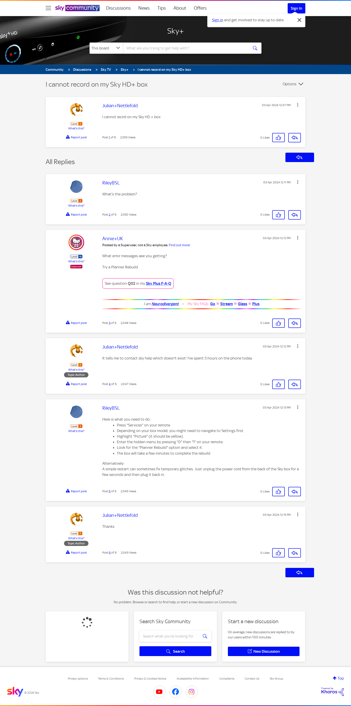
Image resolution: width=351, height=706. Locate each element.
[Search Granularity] (106, 48)
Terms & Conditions (111, 678)
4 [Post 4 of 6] (110, 384)
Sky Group (276, 678)
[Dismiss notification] (299, 20)
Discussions (118, 8)
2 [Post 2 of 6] (109, 214)
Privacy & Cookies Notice (150, 678)
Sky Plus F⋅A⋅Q (158, 283)
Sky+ (175, 30)
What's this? (76, 128)
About (179, 8)
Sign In (296, 8)
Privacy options (78, 678)
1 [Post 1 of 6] (109, 137)
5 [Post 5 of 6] (109, 491)
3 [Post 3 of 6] (109, 323)
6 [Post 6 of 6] (110, 552)
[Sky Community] (77, 8)
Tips (161, 8)
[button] (298, 105)
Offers (200, 8)
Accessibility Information (193, 678)
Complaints (226, 678)
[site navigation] (48, 8)
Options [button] (289, 84)
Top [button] (341, 678)
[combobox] (185, 48)
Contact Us (252, 678)
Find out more (179, 245)
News (144, 8)
